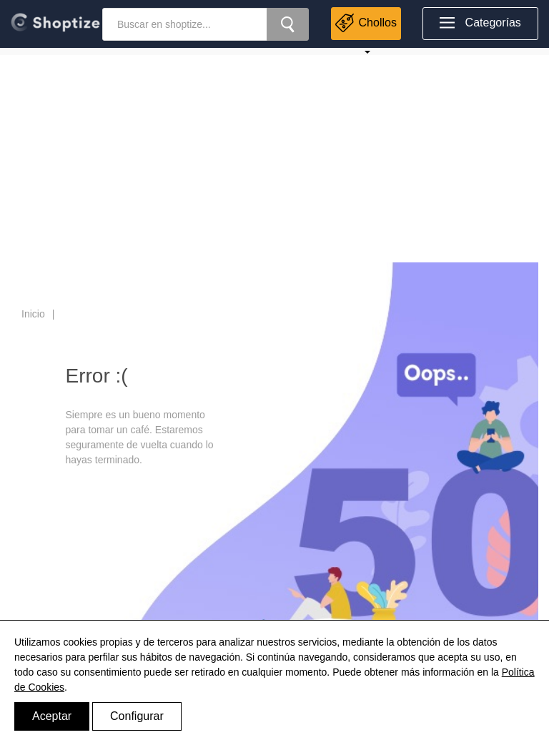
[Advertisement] (274, 155)
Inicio (33, 314)
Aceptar (51, 716)
